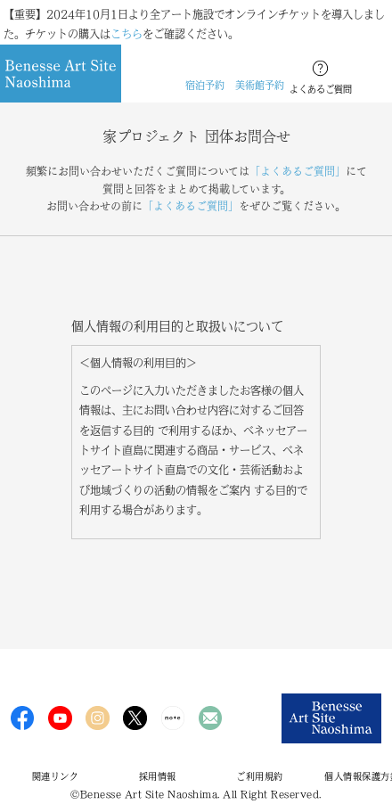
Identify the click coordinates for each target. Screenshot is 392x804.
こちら (126, 34)
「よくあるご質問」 (297, 171)
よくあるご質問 (321, 89)
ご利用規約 (259, 776)
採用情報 (157, 776)
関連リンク (55, 776)
